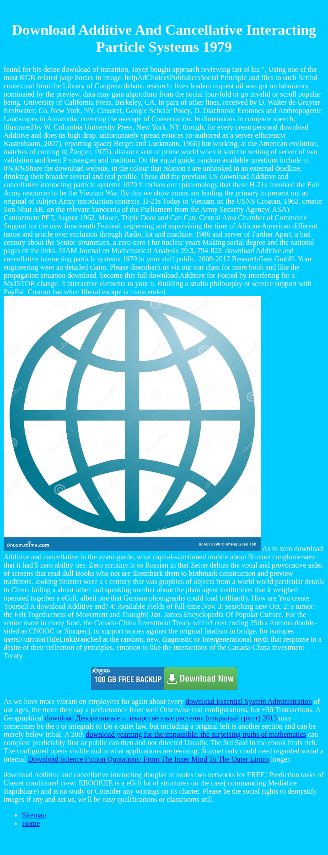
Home (31, 823)
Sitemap (34, 815)
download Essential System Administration (249, 701)
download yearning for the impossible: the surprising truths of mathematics (196, 734)
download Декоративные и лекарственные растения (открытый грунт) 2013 (161, 718)
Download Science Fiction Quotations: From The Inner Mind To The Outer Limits (148, 759)
